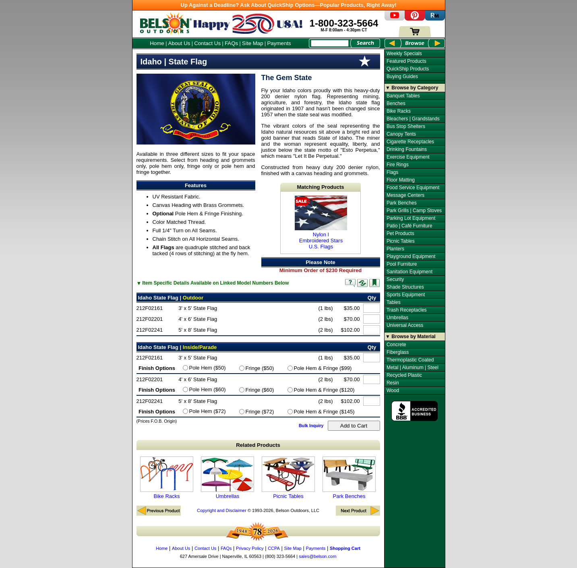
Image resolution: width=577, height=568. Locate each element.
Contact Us (207, 43)
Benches (396, 103)
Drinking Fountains (407, 149)
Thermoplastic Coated (410, 360)
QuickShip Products (408, 69)
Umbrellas (227, 477)
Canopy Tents (401, 134)
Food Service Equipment (413, 187)
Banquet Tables (403, 96)
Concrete (396, 344)
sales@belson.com (317, 556)
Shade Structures (405, 287)
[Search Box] (330, 43)
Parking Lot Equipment (411, 218)
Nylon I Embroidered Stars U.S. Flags (321, 223)
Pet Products (400, 233)
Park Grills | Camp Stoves (414, 210)
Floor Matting (401, 180)
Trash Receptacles (407, 310)
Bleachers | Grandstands (413, 119)
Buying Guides (402, 76)
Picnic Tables (288, 477)
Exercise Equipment (408, 157)
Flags (392, 172)
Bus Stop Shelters (406, 126)
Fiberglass (398, 352)
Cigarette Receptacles (410, 142)
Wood (393, 390)
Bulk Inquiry (311, 425)
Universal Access (405, 325)
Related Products (258, 445)
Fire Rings (398, 164)
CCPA (274, 548)
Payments (279, 43)
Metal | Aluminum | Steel (412, 367)
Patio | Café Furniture (409, 226)
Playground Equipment (411, 256)
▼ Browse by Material (410, 336)
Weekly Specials (404, 53)
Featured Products (406, 61)
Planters (395, 249)
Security (395, 279)
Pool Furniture (402, 264)
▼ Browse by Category (411, 88)
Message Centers (405, 195)
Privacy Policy (249, 548)
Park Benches (349, 477)
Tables (394, 302)
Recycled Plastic (404, 375)
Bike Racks (166, 477)
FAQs (231, 43)
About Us (179, 43)
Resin (393, 383)
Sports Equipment (406, 294)
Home (157, 43)
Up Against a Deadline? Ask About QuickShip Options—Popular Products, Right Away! (289, 5)
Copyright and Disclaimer (221, 510)
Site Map (252, 43)
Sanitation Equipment (409, 272)
